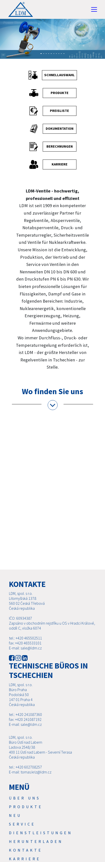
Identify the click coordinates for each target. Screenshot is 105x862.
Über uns (24, 798)
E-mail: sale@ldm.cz (25, 647)
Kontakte (25, 850)
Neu (15, 815)
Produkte (26, 806)
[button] (3, 41)
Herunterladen (36, 841)
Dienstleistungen (40, 832)
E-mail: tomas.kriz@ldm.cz (30, 771)
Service (22, 824)
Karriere (25, 858)
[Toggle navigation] (94, 9)
